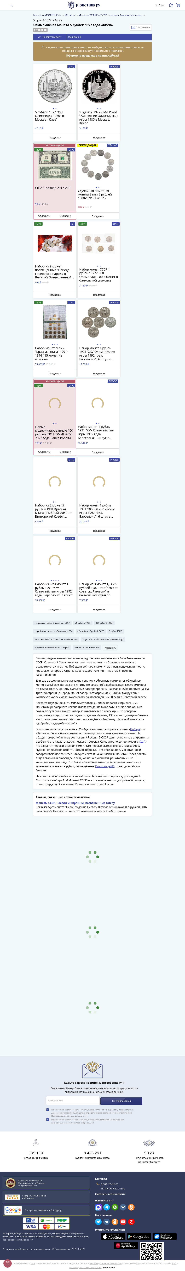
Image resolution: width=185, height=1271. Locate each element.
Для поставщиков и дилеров (109, 1201)
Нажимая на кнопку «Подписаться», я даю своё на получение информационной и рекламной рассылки (87, 963)
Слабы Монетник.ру (14, 1190)
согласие (99, 951)
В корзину (142, 137)
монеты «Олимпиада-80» (86, 489)
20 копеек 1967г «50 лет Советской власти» (56, 481)
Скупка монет (100, 1195)
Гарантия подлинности (16, 1224)
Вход (159, 5)
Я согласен (109, 1267)
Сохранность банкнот (16, 1129)
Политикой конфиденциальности (69, 958)
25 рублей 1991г (83, 464)
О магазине (9, 1195)
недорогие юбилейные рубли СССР (52, 464)
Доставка (8, 1205)
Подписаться (122, 943)
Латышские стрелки (15, 1144)
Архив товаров (11, 1239)
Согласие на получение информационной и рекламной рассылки (131, 1228)
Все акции (98, 1190)
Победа (135, 573)
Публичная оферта (103, 1213)
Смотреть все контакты (110, 1036)
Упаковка (8, 1219)
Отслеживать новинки (134, 27)
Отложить (123, 137)
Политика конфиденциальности (111, 1223)
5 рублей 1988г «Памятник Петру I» (52, 489)
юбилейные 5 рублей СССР (90, 473)
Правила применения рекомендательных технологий (124, 1233)
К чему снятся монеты (16, 1139)
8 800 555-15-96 (109, 1026)
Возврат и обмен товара (17, 1234)
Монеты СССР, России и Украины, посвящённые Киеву (75, 646)
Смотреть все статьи (16, 1160)
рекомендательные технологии (105, 1263)
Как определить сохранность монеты (25, 1124)
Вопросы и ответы (13, 1200)
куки (33, 1263)
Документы (99, 1238)
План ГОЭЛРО (11, 1134)
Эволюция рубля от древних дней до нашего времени (35, 1149)
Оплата (7, 1210)
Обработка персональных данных (112, 1208)
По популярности (49, 36)
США (142, 585)
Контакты (8, 1215)
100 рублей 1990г (104, 464)
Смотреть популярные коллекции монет (29, 1167)
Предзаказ (52, 137)
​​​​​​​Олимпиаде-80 (104, 610)
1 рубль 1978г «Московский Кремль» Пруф (103, 481)
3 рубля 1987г (115, 473)
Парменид (9, 1154)
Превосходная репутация (18, 1229)
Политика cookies (102, 1218)
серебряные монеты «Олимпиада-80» (53, 473)
